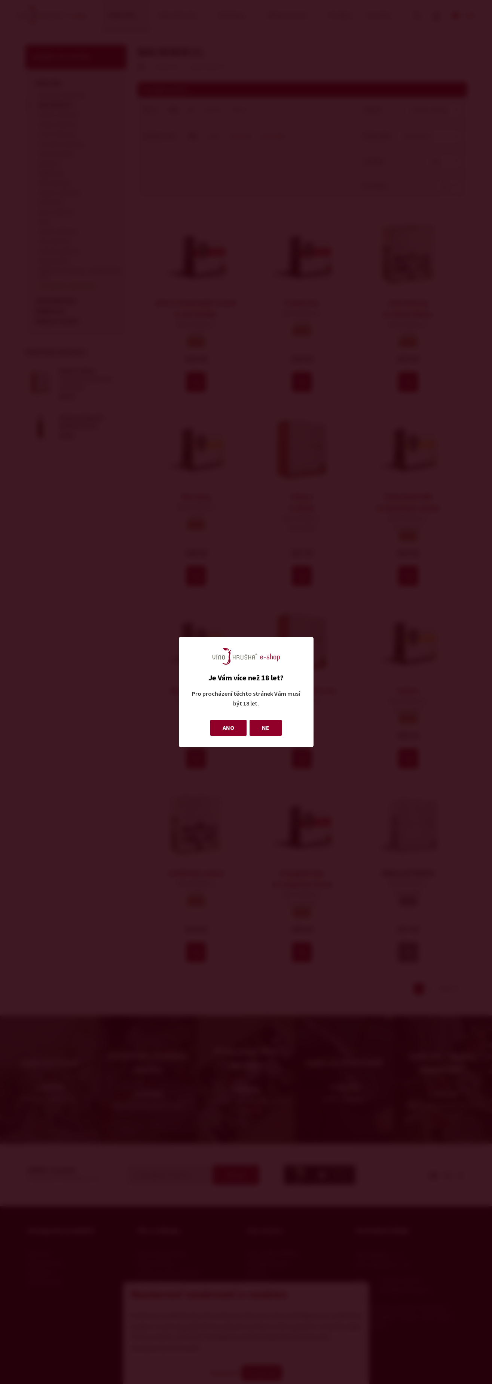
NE (265, 727)
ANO (228, 727)
